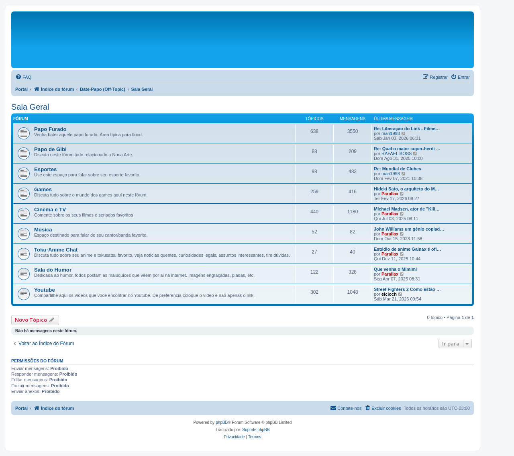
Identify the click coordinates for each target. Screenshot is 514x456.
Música (43, 230)
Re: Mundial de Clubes (397, 168)
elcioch (389, 294)
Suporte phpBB (256, 429)
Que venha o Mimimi (395, 269)
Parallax (389, 193)
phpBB (222, 422)
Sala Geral (30, 106)
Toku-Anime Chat (56, 250)
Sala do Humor (52, 270)
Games (43, 189)
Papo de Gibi (50, 149)
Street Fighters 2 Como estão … (407, 289)
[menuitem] (23, 77)
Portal (21, 89)
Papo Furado (50, 129)
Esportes (45, 169)
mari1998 (390, 133)
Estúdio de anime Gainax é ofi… (407, 249)
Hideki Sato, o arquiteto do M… (406, 188)
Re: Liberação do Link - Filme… (407, 128)
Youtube (44, 290)
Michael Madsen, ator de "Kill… (407, 209)
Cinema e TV (50, 210)
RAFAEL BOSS (396, 153)
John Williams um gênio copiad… (409, 229)
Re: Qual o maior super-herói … (407, 148)
